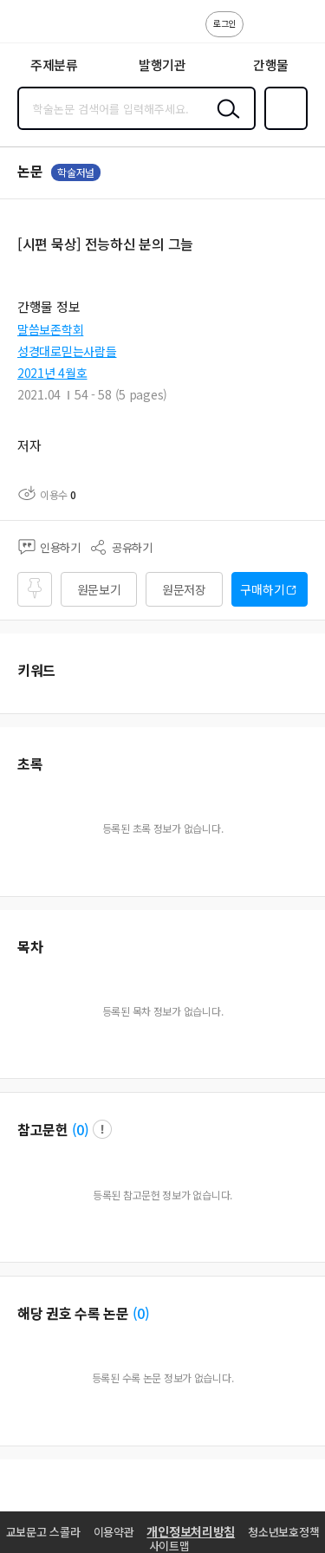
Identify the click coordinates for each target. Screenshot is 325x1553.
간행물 (271, 64)
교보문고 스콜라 (43, 1532)
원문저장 (184, 589)
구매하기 (262, 589)
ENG (298, 33)
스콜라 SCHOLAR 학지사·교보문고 (52, 27)
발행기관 (162, 64)
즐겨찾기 (282, 128)
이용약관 (114, 1532)
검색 (224, 122)
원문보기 (99, 589)
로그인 (224, 22)
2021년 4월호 (52, 372)
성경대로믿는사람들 (66, 351)
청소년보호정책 (283, 1532)
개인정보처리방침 (190, 1531)
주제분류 (54, 64)
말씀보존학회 (50, 329)
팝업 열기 (102, 1129)
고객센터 (262, 33)
